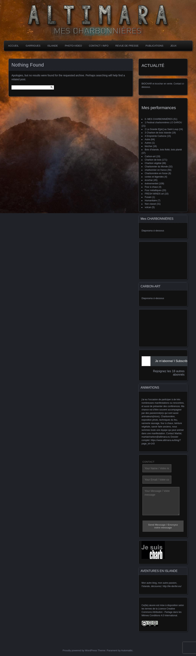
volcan (148, 207)
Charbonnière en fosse (156, 173)
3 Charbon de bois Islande (158, 132)
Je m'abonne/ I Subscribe (172, 361)
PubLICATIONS (154, 45)
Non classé (150, 204)
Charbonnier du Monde (156, 166)
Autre (147, 139)
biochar (148, 146)
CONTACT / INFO (99, 45)
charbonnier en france (156, 170)
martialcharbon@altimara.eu (156, 437)
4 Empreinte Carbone (155, 136)
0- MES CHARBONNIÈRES (159, 119)
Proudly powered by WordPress (80, 650)
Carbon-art (150, 156)
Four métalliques (153, 190)
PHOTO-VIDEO (73, 45)
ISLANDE (52, 45)
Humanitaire (151, 200)
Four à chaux (151, 187)
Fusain (148, 197)
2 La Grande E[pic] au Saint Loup (161, 129)
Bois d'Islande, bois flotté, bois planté (163, 149)
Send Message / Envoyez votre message (163, 526)
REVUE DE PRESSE (127, 45)
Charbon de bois (153, 159)
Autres (148, 143)
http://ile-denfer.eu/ (172, 586)
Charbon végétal (153, 163)
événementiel (151, 183)
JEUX (173, 45)
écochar (149, 180)
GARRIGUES (33, 45)
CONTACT (148, 462)
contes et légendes (154, 176)
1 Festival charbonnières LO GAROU (163, 122)
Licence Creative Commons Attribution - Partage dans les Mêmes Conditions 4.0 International (161, 612)
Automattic (127, 650)
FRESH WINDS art (154, 193)
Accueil (13, 45)
